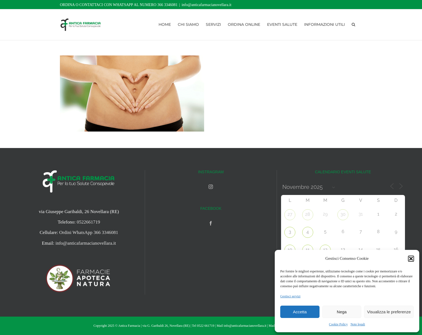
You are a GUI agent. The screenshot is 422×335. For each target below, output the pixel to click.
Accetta (300, 311)
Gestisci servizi (290, 296)
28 (307, 214)
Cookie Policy (338, 324)
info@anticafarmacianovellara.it (206, 5)
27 (290, 214)
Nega (342, 311)
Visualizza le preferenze (389, 311)
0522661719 (88, 222)
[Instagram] (211, 187)
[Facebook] (211, 223)
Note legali (358, 324)
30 (342, 214)
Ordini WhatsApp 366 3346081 (88, 232)
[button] (411, 258)
